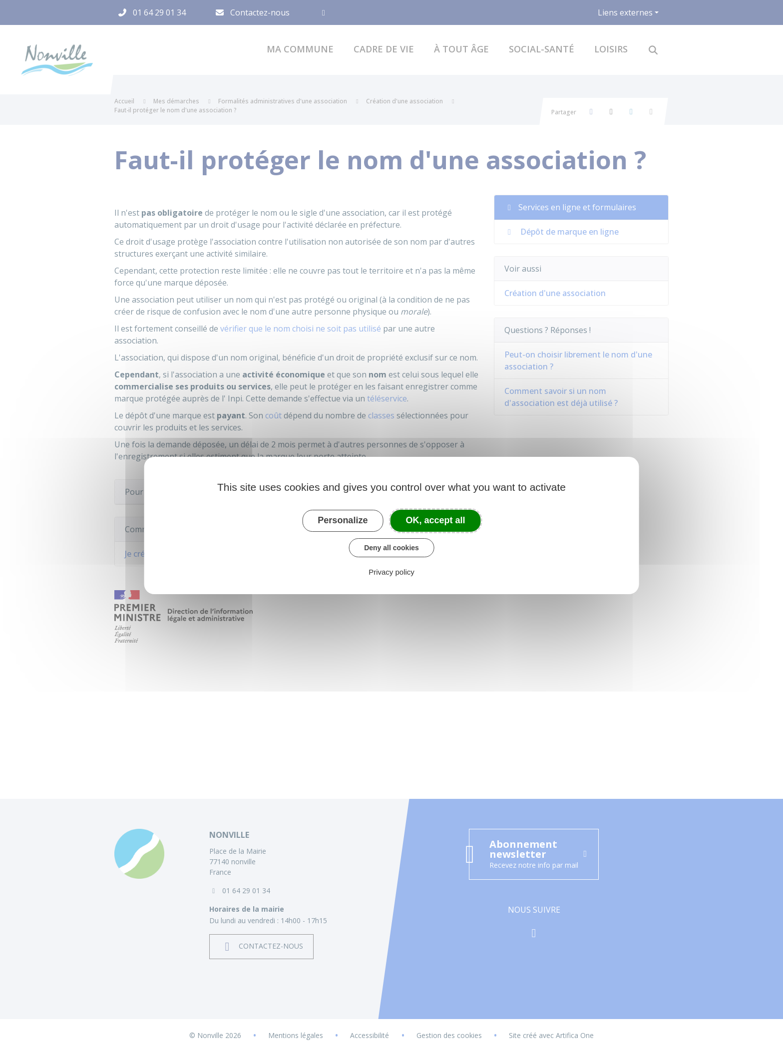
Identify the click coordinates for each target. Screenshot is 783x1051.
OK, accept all (435, 520)
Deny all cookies (391, 548)
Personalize (343, 520)
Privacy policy (391, 572)
